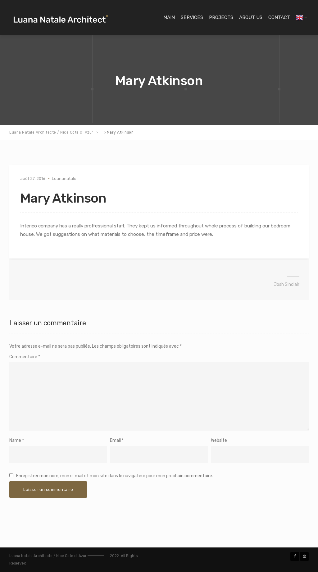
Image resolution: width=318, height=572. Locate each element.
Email (115, 440)
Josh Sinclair (286, 284)
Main (169, 17)
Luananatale (64, 178)
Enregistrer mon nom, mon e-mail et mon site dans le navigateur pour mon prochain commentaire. (114, 475)
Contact (279, 17)
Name (15, 440)
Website (219, 440)
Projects (221, 17)
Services (192, 17)
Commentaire (24, 356)
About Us (250, 17)
